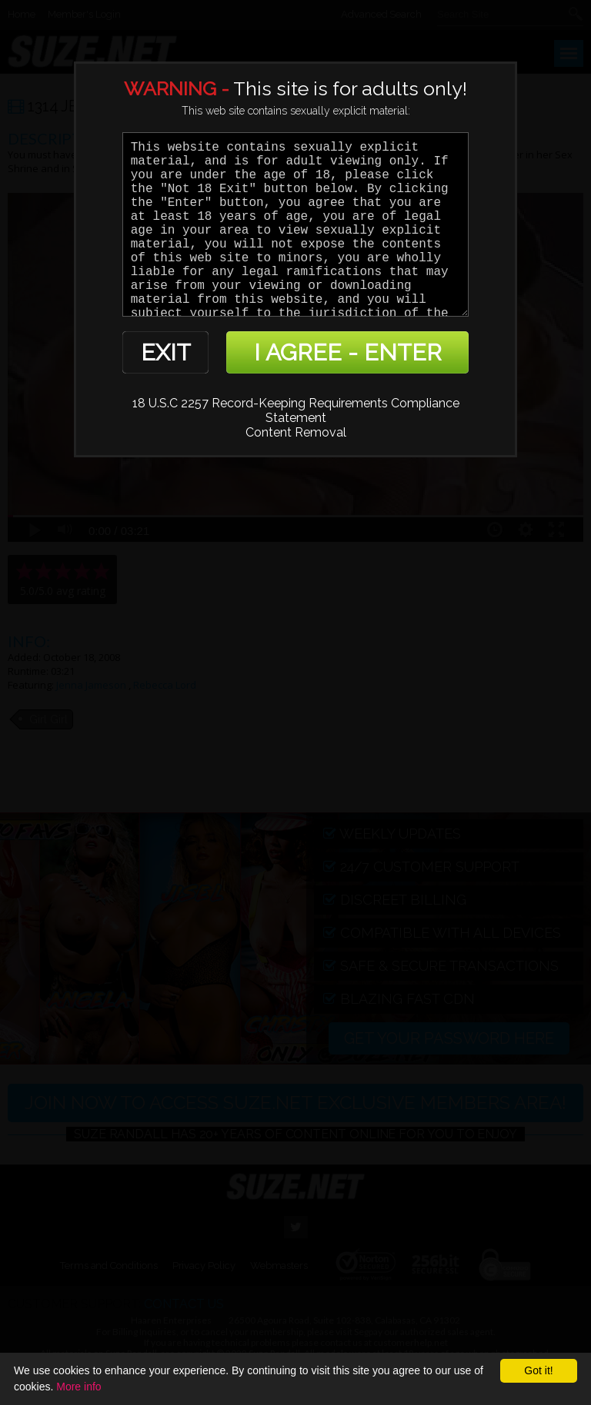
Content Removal (295, 432)
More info (78, 1386)
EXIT (166, 352)
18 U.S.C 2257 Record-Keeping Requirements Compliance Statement (295, 410)
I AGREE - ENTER (348, 352)
